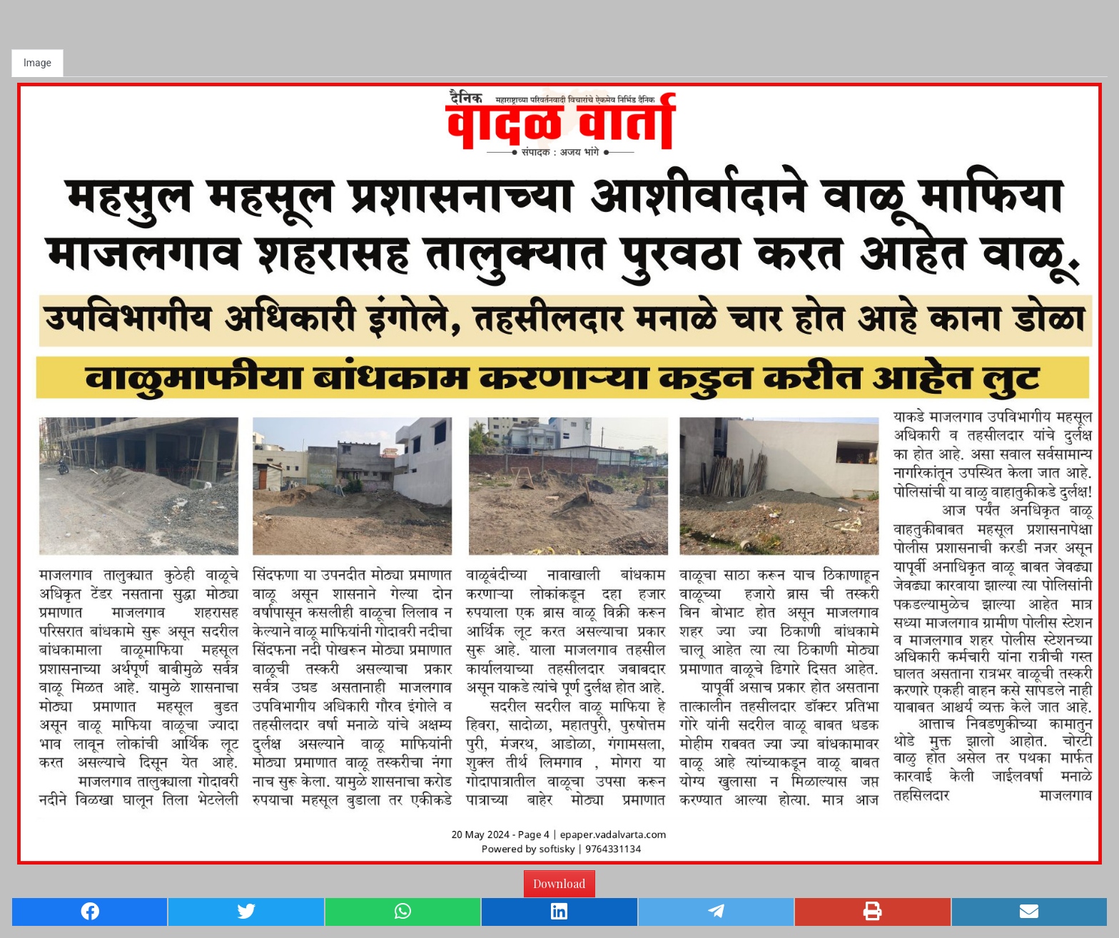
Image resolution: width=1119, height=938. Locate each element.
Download (559, 883)
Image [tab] (37, 62)
